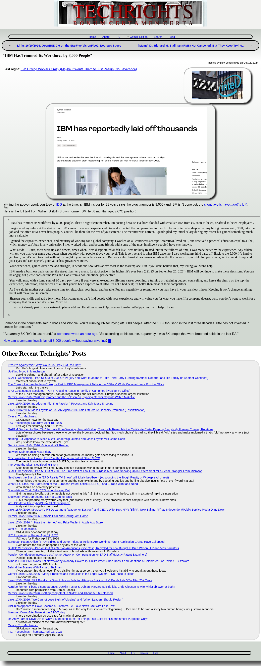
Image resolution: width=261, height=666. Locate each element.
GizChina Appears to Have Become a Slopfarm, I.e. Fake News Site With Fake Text (61, 606)
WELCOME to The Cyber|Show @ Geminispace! (39, 503)
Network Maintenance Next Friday (29, 451)
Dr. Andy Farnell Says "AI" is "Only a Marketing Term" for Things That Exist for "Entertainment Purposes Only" (78, 618)
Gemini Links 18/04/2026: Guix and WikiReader (38, 445)
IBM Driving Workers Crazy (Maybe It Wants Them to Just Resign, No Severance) (78, 69)
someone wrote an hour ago (77, 334)
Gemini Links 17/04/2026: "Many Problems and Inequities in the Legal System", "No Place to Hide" (71, 573)
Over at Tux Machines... (23, 416)
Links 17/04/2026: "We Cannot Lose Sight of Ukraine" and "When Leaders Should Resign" (65, 599)
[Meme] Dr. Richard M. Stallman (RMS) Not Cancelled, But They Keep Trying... (191, 45)
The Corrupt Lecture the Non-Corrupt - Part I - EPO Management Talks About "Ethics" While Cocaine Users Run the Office (86, 384)
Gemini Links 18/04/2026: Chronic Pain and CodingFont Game (48, 516)
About (106, 36)
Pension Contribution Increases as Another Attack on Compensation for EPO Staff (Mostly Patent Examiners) (77, 554)
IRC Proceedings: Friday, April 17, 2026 (33, 535)
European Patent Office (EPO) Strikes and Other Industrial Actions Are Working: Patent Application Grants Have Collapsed (86, 541)
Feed (172, 36)
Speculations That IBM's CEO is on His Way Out (39, 490)
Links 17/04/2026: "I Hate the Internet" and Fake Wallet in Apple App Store (55, 522)
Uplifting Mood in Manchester (26, 371)
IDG (59, 204)
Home (92, 36)
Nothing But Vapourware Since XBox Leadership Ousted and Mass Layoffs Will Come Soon (66, 439)
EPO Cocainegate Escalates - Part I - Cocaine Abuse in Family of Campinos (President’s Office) (69, 390)
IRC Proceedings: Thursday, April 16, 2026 (35, 631)
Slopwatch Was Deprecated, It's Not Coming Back (40, 496)
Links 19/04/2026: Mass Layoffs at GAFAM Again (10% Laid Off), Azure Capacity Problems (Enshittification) (76, 410)
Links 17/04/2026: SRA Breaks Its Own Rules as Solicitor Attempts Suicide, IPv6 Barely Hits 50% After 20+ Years (80, 580)
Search (158, 36)
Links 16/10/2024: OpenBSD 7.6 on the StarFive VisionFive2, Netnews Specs (69, 45)
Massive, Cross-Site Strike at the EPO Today (36, 612)
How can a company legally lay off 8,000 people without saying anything (54, 340)
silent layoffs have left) (225, 204)
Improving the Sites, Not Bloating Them (33, 464)
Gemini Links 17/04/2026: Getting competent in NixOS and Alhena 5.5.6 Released (60, 593)
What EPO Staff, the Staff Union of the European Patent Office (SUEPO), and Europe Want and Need (73, 483)
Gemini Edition (139, 36)
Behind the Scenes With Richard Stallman (34, 567)
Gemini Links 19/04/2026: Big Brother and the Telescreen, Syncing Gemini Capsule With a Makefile (71, 397)
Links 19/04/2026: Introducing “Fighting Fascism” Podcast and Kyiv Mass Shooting (60, 403)
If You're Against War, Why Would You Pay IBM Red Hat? (44, 365)
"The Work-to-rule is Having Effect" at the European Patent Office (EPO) (54, 458)
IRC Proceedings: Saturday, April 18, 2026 (35, 422)
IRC (118, 36)
